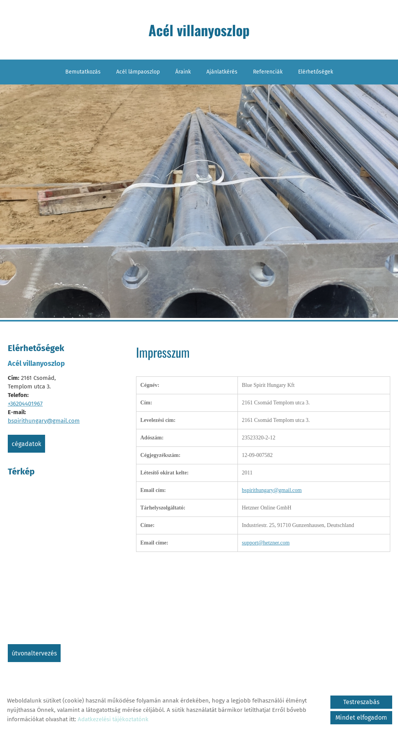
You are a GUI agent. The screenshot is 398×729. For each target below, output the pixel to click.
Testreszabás (361, 702)
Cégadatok (26, 444)
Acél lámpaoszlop (138, 72)
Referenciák (268, 72)
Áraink (183, 72)
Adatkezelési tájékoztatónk (113, 719)
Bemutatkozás (83, 72)
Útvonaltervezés (34, 653)
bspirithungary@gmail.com (44, 420)
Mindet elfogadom (361, 717)
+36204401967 (25, 403)
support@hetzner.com (266, 543)
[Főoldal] (199, 32)
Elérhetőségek (315, 72)
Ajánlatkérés (221, 72)
